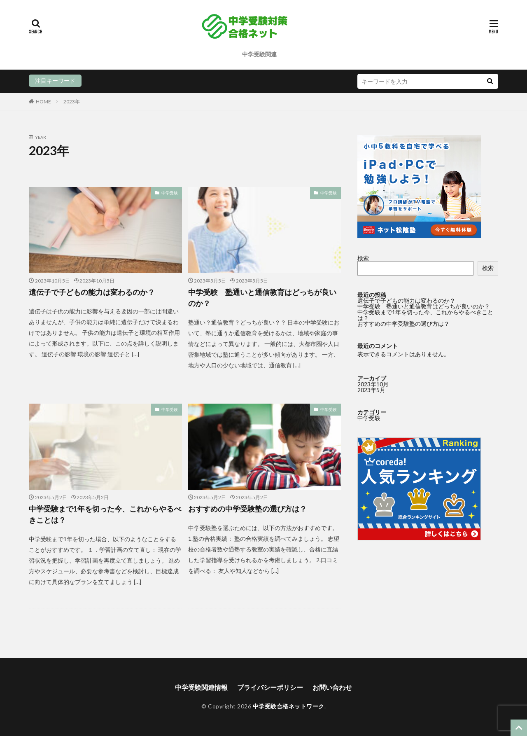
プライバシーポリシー (270, 687)
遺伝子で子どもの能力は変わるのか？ (92, 292)
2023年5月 (371, 389)
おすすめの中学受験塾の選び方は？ (247, 508)
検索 (363, 258)
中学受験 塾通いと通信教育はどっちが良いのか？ (262, 297)
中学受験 (169, 192)
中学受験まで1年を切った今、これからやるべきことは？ (105, 514)
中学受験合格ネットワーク (288, 706)
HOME (43, 101)
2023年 (71, 101)
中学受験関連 (259, 54)
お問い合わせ (332, 687)
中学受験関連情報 (201, 687)
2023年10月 (373, 384)
